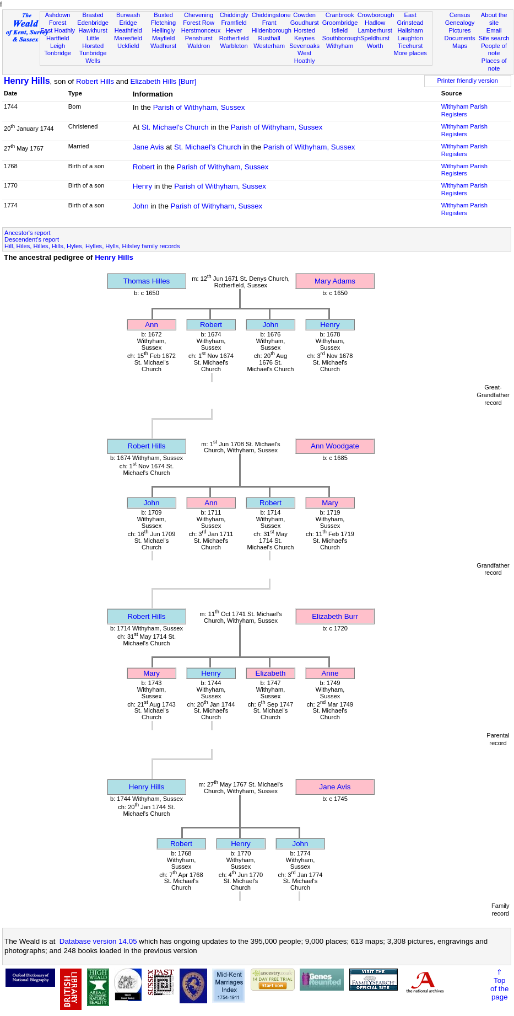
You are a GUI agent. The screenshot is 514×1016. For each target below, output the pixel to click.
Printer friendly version (467, 80)
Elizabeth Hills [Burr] (164, 81)
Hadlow (375, 22)
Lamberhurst (375, 30)
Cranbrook (340, 15)
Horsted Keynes (304, 34)
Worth (375, 45)
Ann (151, 324)
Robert (144, 167)
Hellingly (163, 30)
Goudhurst (304, 22)
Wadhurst (163, 45)
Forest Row (198, 22)
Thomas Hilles (146, 281)
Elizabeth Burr (335, 616)
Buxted (163, 15)
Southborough (341, 38)
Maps (459, 45)
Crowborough (376, 15)
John (141, 206)
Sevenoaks (304, 45)
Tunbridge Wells (93, 57)
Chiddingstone (271, 15)
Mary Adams (335, 281)
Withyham (339, 45)
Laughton (410, 38)
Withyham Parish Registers (464, 110)
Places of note (494, 64)
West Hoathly (304, 57)
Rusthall (269, 38)
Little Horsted (93, 42)
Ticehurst (410, 45)
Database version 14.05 (98, 941)
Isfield (340, 30)
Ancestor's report (27, 232)
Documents (459, 38)
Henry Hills (27, 80)
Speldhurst (374, 38)
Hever (234, 30)
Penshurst (199, 38)
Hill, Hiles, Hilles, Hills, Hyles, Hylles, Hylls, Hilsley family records (92, 246)
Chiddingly (234, 15)
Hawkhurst (92, 30)
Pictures (459, 30)
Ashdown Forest (58, 19)
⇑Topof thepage (499, 984)
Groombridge (340, 22)
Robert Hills (95, 81)
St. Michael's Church (175, 127)
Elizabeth (271, 673)
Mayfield (163, 38)
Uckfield (128, 45)
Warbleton (234, 45)
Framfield (233, 22)
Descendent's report (31, 239)
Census (460, 15)
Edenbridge (93, 22)
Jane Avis (148, 147)
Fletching (163, 22)
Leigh (57, 45)
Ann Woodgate (335, 446)
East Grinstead (410, 19)
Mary (330, 503)
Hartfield (57, 38)
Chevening (198, 15)
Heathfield (128, 30)
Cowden (304, 15)
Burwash (128, 15)
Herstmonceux (201, 30)
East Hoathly (57, 30)
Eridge (128, 22)
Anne (329, 673)
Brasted (92, 15)
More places (410, 53)
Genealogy (460, 22)
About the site (494, 19)
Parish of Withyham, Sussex (199, 107)
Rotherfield (234, 38)
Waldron (198, 45)
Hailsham (410, 30)
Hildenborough (271, 30)
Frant (269, 22)
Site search (494, 38)
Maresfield (128, 38)
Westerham (269, 45)
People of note (494, 49)
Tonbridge (57, 53)
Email (494, 30)
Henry (143, 186)
